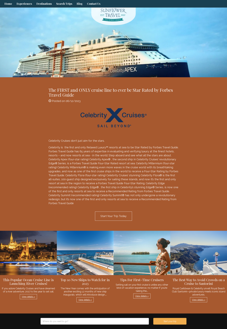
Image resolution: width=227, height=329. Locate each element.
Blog (80, 3)
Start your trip (170, 321)
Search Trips (64, 3)
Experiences (24, 3)
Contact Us (93, 3)
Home (8, 3)
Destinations (44, 3)
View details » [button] (28, 296)
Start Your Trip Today (113, 216)
